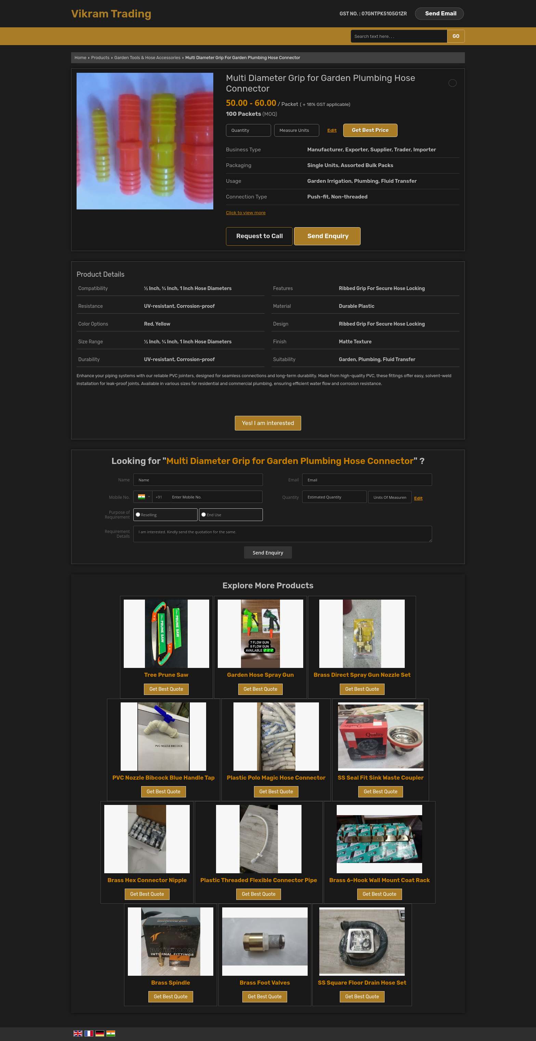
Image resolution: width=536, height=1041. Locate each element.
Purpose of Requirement (117, 515)
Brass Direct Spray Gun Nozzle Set (362, 674)
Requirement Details (117, 534)
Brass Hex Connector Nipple (147, 880)
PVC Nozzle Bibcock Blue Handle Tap (163, 777)
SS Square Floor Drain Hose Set (362, 982)
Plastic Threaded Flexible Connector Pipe (258, 880)
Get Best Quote (166, 689)
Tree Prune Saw (166, 674)
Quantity (290, 497)
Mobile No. (119, 497)
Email (293, 480)
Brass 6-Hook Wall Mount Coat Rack (379, 880)
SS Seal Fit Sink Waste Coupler (381, 777)
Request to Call (259, 236)
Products (100, 57)
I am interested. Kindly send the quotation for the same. (282, 534)
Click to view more (246, 212)
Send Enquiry (328, 236)
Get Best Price (370, 130)
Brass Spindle (170, 982)
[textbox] (296, 130)
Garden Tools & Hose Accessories (147, 57)
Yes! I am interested (268, 423)
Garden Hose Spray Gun (260, 674)
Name (124, 480)
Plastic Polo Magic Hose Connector (276, 777)
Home (80, 57)
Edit (332, 130)
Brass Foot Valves (265, 982)
